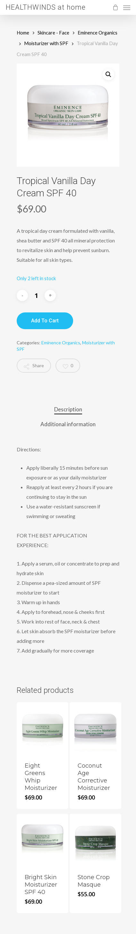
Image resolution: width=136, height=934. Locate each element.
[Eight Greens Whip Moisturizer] (42, 728)
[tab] (68, 410)
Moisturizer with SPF (46, 43)
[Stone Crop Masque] (95, 840)
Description (68, 409)
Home (23, 32)
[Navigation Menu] (126, 7)
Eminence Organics (97, 32)
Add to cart (45, 321)
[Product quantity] (36, 295)
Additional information (68, 424)
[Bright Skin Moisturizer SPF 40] (42, 840)
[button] (108, 74)
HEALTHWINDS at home (46, 7)
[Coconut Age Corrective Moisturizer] (95, 728)
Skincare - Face (53, 32)
